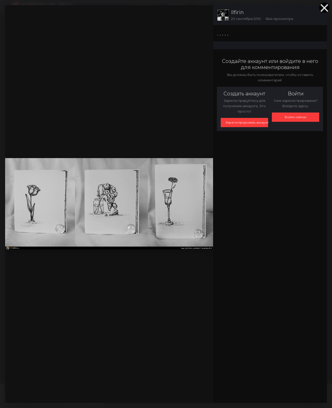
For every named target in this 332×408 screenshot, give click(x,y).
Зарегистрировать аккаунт (247, 122)
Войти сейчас (296, 117)
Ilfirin (237, 12)
